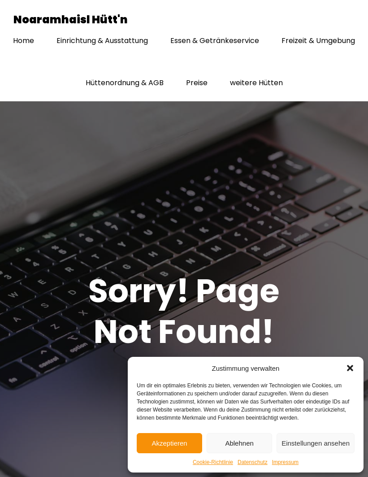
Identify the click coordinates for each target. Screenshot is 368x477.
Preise (197, 83)
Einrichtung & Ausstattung (102, 41)
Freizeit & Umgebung (318, 41)
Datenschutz (253, 462)
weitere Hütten (256, 83)
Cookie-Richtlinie (213, 462)
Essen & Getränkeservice (214, 41)
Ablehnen (239, 443)
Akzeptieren (169, 443)
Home (23, 41)
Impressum (285, 462)
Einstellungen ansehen (315, 443)
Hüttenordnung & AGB (125, 83)
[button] (350, 368)
